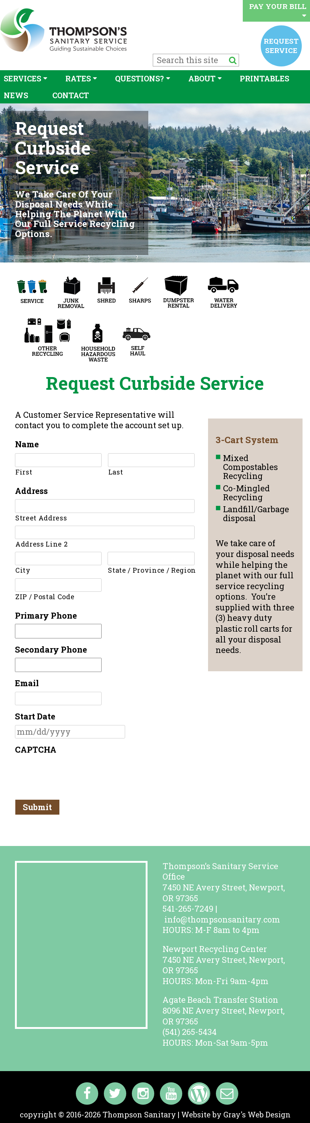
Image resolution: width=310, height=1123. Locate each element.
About (202, 78)
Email (27, 683)
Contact (70, 95)
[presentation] (71, 772)
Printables (264, 78)
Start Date (35, 716)
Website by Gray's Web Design (236, 1114)
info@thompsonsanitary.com (222, 919)
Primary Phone (46, 615)
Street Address (41, 517)
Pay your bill (277, 10)
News (16, 95)
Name (27, 444)
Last (115, 471)
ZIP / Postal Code (44, 596)
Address (31, 491)
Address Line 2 (41, 543)
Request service (281, 45)
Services (22, 78)
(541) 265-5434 (189, 1031)
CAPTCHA (35, 749)
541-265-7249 (187, 908)
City (23, 570)
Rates (78, 78)
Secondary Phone (51, 649)
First (23, 471)
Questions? (139, 78)
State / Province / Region (151, 570)
